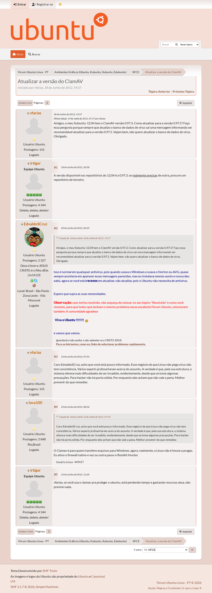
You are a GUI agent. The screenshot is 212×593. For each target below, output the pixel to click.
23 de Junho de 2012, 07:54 (75, 356)
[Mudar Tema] (60, 4)
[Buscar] (177, 44)
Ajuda (151, 588)
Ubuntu (83, 576)
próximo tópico (183, 91)
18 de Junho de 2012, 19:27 (68, 114)
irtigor (35, 163)
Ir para (137, 549)
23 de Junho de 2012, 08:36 (75, 407)
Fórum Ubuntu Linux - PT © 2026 (179, 582)
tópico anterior (159, 91)
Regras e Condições (169, 588)
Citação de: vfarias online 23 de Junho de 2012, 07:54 (84, 416)
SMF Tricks (50, 570)
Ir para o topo (26, 531)
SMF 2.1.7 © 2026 (23, 587)
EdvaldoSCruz (35, 224)
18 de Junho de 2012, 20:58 (75, 167)
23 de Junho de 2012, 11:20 (75, 474)
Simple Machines (47, 587)
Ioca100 (35, 402)
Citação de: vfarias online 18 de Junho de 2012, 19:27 (84, 238)
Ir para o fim (25, 103)
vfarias (35, 113)
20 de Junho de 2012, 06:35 (75, 228)
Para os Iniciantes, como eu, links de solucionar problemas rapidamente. (101, 344)
